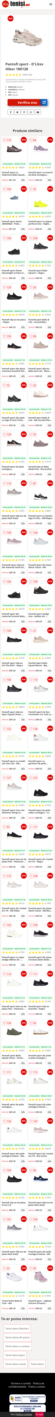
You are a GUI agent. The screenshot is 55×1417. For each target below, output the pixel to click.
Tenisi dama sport (15, 1355)
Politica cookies (36, 1386)
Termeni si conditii (21, 1383)
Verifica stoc (32, 102)
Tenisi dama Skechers (17, 1328)
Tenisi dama (37, 1364)
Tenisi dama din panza (17, 1337)
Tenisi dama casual (15, 1364)
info (23, 179)
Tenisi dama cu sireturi (17, 1346)
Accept (39, 1414)
